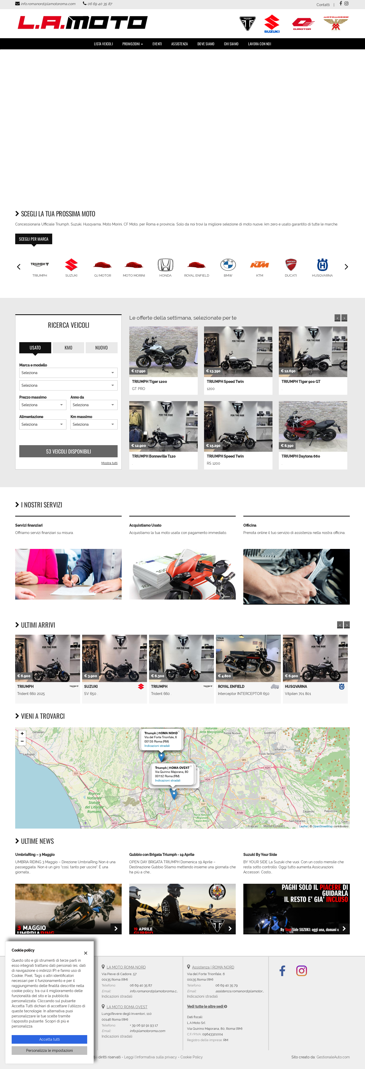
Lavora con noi (259, 43)
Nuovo (101, 347)
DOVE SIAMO (205, 43)
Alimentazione (31, 417)
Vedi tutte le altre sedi (207, 1006)
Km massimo (81, 417)
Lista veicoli (103, 43)
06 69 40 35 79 (226, 985)
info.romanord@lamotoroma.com (48, 4)
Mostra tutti (109, 463)
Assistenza (179, 43)
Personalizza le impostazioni (49, 1051)
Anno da (77, 397)
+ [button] (22, 734)
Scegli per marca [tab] (33, 239)
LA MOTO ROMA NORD (126, 967)
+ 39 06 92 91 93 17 (144, 1025)
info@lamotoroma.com (147, 1031)
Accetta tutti (49, 1039)
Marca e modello (33, 365)
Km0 (68, 347)
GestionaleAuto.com (333, 1057)
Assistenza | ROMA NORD (213, 967)
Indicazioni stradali (157, 746)
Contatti (323, 5)
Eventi (157, 43)
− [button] (22, 742)
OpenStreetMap (323, 826)
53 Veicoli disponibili (68, 451)
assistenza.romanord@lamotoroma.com (246, 991)
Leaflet (303, 826)
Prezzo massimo (32, 397)
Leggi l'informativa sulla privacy (150, 1057)
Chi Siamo (231, 43)
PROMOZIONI (132, 43)
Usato (35, 347)
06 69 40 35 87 (99, 4)
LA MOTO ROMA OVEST (127, 1007)
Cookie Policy (191, 1057)
